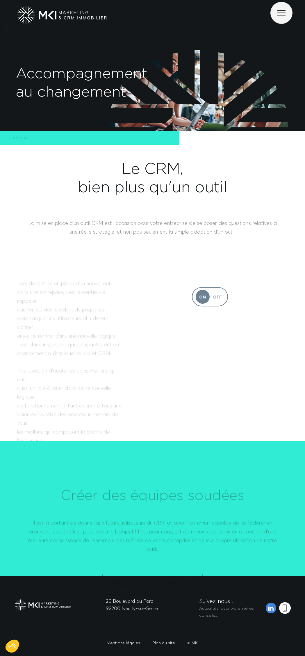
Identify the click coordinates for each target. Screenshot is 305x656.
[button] (12, 646)
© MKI (193, 643)
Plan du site (163, 643)
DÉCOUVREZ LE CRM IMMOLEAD (152, 596)
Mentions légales (123, 643)
